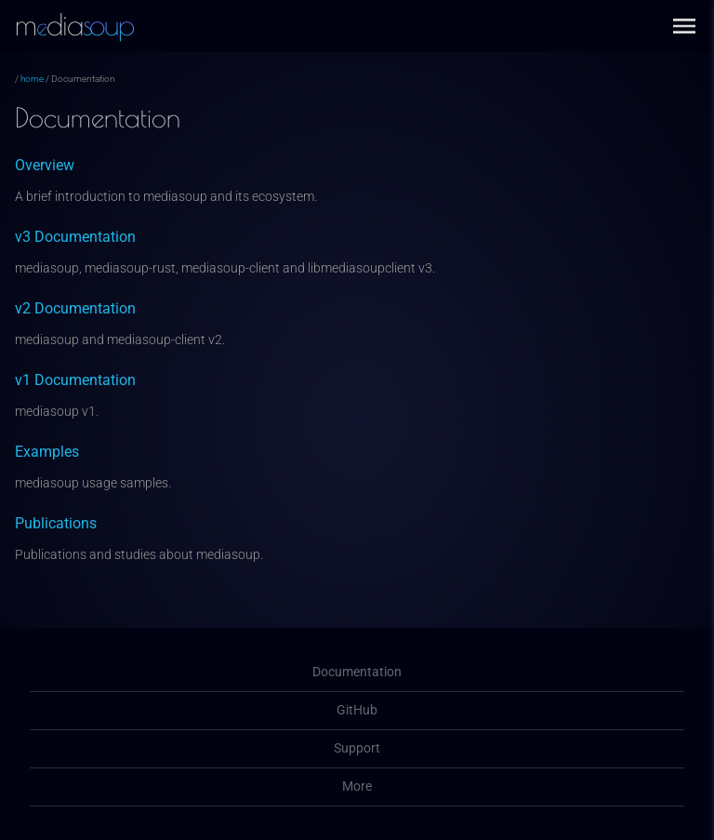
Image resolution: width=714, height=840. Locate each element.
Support (357, 748)
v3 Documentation (75, 237)
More (357, 786)
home (32, 79)
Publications (56, 523)
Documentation (357, 672)
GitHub (357, 710)
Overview (44, 165)
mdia (74, 24)
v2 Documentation (75, 308)
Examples (47, 451)
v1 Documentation (75, 380)
